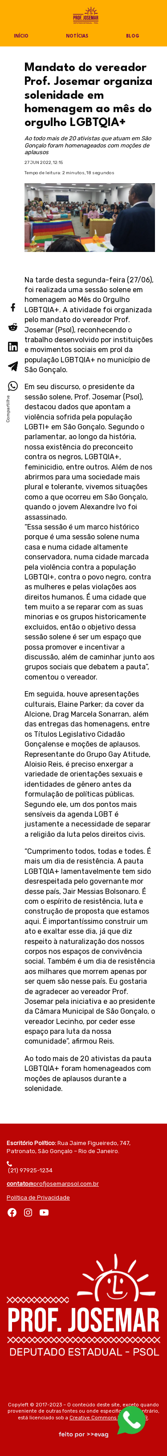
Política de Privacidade (38, 1197)
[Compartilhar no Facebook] (12, 307)
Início (21, 36)
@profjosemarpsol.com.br (53, 1183)
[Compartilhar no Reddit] (12, 327)
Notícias (77, 36)
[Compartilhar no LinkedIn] (12, 347)
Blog (132, 36)
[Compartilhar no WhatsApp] (12, 386)
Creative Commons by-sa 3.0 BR (108, 1418)
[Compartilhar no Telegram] (12, 366)
